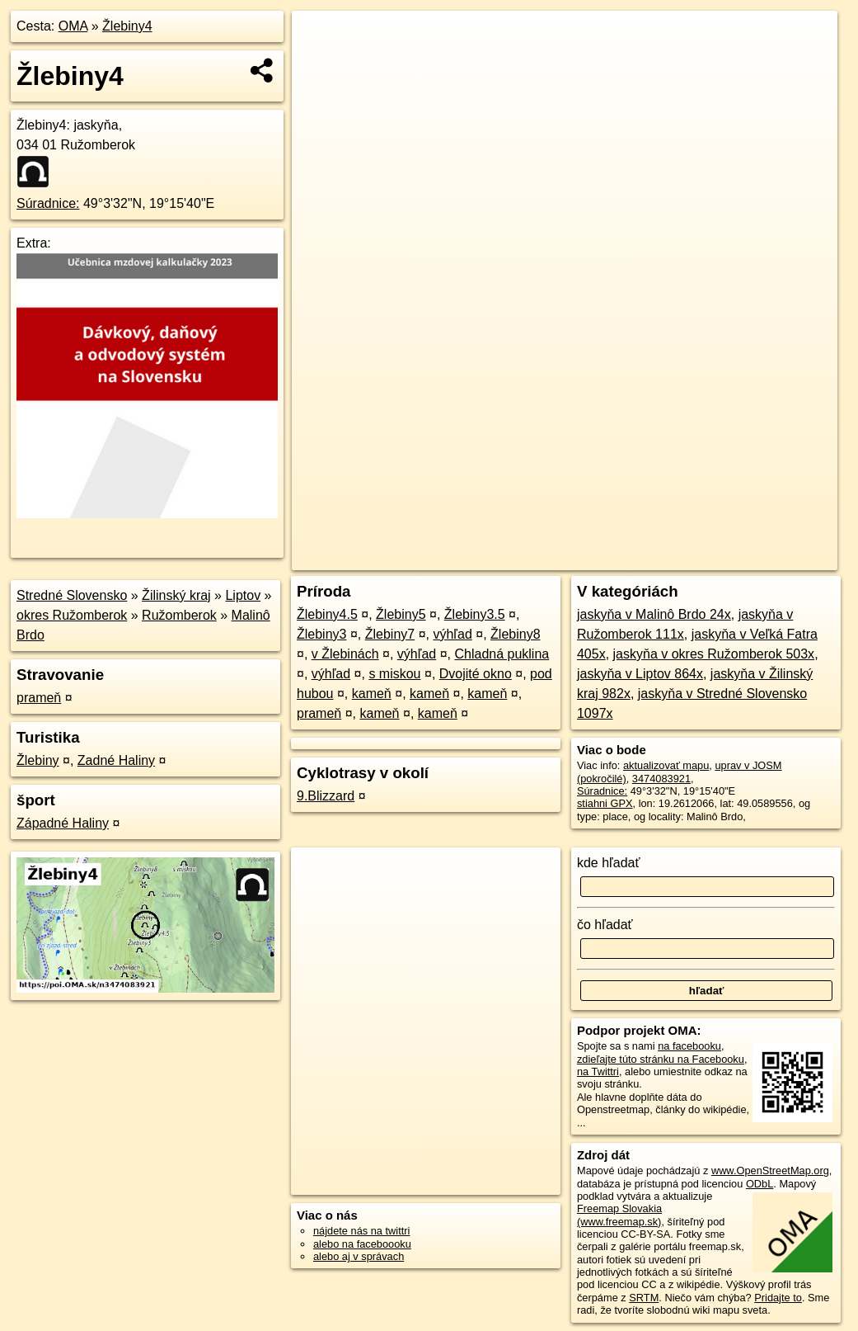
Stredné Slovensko (71, 595)
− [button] (320, 64)
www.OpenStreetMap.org (770, 1170)
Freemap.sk (639, 558)
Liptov (242, 595)
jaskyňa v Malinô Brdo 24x (654, 614)
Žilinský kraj (176, 595)
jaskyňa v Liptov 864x (640, 674)
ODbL (759, 1184)
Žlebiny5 (400, 614)
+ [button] (320, 38)
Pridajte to (778, 1297)
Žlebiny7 (390, 634)
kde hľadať (608, 863)
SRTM (644, 1297)
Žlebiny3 (321, 634)
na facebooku (689, 1046)
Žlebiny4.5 (327, 614)
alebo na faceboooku (362, 1244)
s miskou (394, 674)
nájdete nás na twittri (361, 1231)
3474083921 (661, 778)
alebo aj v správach (358, 1256)
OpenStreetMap (553, 558)
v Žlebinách (345, 654)
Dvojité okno (475, 674)
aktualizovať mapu (666, 765)
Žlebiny (37, 760)
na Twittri (598, 1071)
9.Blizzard (325, 796)
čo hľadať (605, 925)
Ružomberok (179, 615)
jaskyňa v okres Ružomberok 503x (714, 654)
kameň (371, 694)
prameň (38, 698)
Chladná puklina (501, 654)
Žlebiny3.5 (474, 614)
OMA (73, 26)
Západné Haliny (62, 823)
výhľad (452, 634)
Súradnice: (48, 203)
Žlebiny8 (515, 634)
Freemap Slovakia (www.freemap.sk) (619, 1214)
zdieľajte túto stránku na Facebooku (660, 1059)
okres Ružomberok (71, 615)
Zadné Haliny (116, 760)
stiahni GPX (605, 803)
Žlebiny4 (127, 26)
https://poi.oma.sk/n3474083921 (763, 558)
